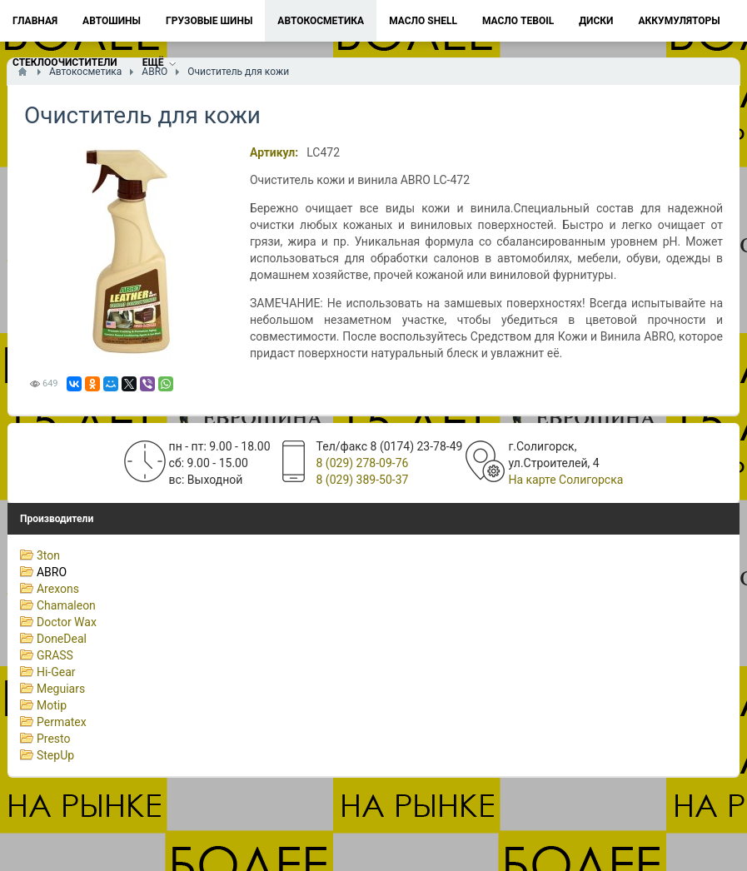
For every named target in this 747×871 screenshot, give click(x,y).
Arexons (58, 588)
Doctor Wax (67, 622)
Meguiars (61, 688)
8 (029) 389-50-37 (362, 479)
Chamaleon (66, 605)
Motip (52, 705)
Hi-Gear (56, 672)
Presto (54, 738)
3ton (48, 555)
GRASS (55, 655)
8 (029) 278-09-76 (362, 463)
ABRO (52, 572)
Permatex (62, 722)
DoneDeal (62, 638)
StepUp (55, 755)
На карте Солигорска (565, 479)
